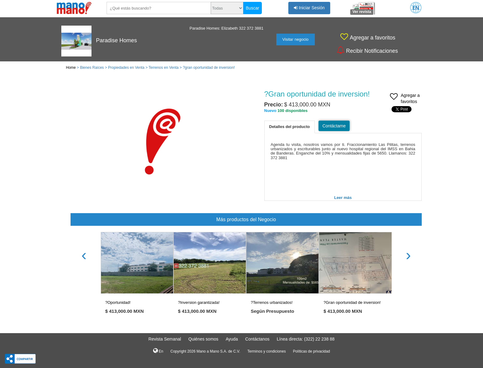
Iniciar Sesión (309, 7)
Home (71, 67)
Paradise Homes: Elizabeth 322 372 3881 (226, 28)
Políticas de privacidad (311, 351)
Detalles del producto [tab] (289, 126)
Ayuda (232, 339)
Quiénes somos (203, 339)
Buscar (252, 8)
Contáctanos (257, 339)
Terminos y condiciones (266, 351)
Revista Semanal (164, 339)
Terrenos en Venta (163, 67)
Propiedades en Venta (126, 67)
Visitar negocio (295, 39)
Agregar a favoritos (405, 99)
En (158, 351)
